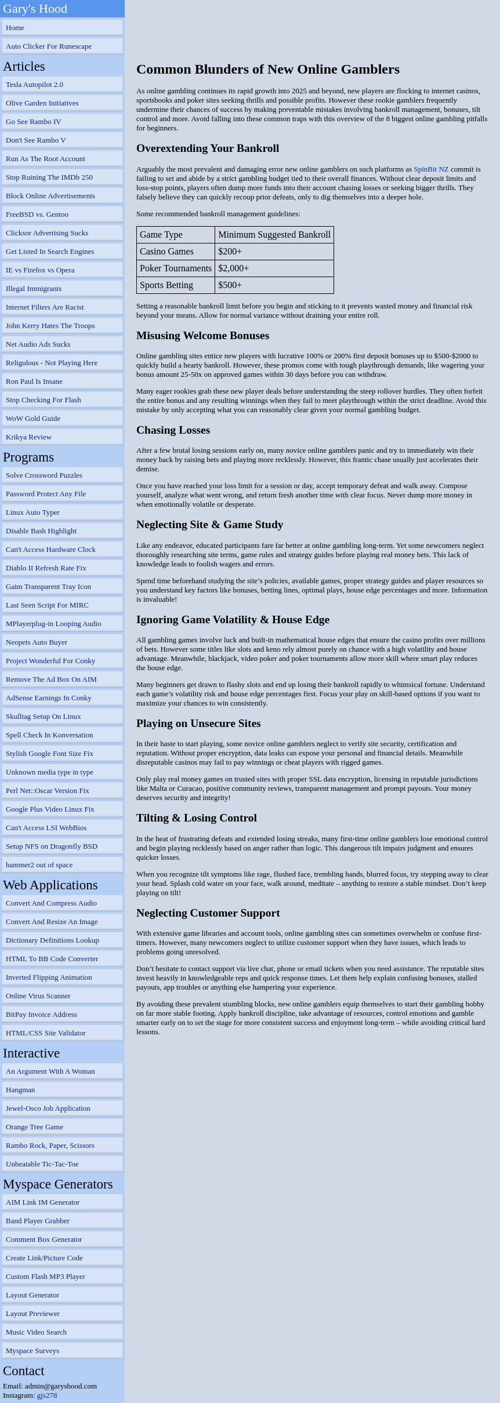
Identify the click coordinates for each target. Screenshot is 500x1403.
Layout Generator (32, 1295)
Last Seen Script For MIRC (47, 605)
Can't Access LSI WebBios (46, 827)
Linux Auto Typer (33, 512)
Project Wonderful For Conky (50, 660)
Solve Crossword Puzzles (44, 475)
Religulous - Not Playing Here (51, 362)
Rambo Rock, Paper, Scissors (50, 1145)
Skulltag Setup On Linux (43, 716)
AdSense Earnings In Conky (49, 697)
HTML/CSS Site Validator (46, 1032)
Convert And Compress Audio (51, 903)
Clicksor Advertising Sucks (47, 232)
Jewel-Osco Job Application (48, 1108)
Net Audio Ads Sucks (38, 344)
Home (15, 27)
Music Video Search (36, 1332)
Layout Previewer (33, 1313)
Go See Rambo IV (33, 121)
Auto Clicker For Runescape (49, 46)
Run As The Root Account (45, 158)
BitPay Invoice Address (41, 1014)
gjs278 (47, 1395)
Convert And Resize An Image (52, 921)
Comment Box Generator (44, 1239)
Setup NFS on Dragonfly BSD (51, 846)
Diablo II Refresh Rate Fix (46, 568)
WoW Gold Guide (33, 418)
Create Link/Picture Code (44, 1257)
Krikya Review (29, 436)
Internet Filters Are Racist (45, 307)
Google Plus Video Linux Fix (50, 809)
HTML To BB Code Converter (52, 958)
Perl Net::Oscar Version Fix (47, 790)
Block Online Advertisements (50, 195)
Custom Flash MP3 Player (45, 1276)
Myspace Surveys (32, 1350)
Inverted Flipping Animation (49, 977)
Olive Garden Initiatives (42, 103)
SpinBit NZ (431, 169)
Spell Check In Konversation (49, 734)
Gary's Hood (35, 8)
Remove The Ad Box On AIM (51, 679)
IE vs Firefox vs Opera (40, 270)
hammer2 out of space (39, 864)
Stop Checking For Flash (43, 399)
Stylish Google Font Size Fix (49, 753)
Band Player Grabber (38, 1220)
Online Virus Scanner (38, 995)
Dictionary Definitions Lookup (52, 940)
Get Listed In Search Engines (50, 251)
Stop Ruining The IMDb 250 (49, 177)
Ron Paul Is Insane (34, 381)
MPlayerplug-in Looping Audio (54, 623)
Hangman (20, 1089)
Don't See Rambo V (36, 140)
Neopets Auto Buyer (36, 642)
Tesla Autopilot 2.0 (34, 84)
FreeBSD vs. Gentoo (37, 214)
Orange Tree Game (34, 1126)
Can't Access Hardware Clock (51, 549)
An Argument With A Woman (50, 1071)
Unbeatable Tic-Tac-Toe (42, 1164)
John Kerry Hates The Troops (50, 325)
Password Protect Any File (46, 493)
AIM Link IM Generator (42, 1202)
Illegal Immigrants (33, 288)
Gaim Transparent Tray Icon (48, 586)
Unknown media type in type (49, 772)
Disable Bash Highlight (41, 530)
